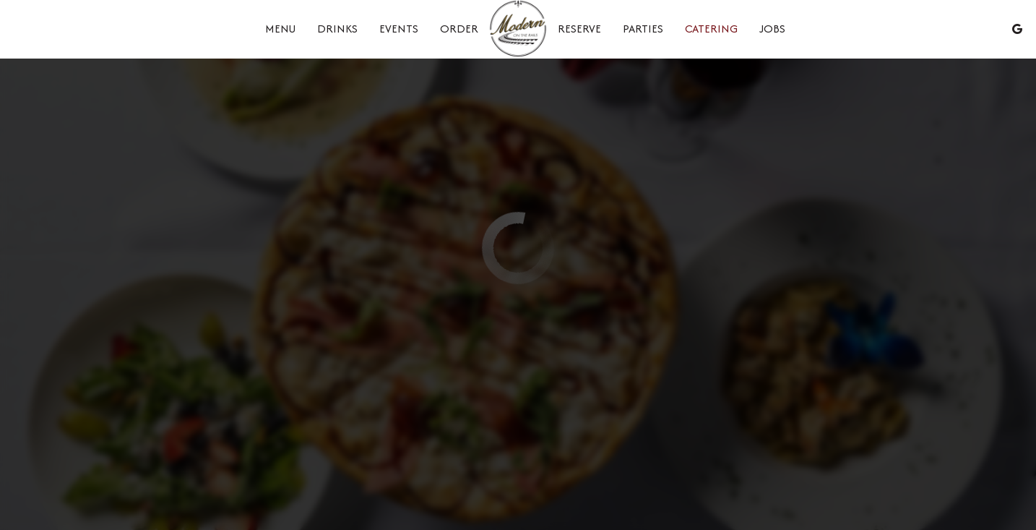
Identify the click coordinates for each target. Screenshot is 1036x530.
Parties (643, 29)
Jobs (772, 29)
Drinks (337, 29)
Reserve (579, 29)
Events (398, 29)
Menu (280, 29)
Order (459, 29)
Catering (711, 29)
